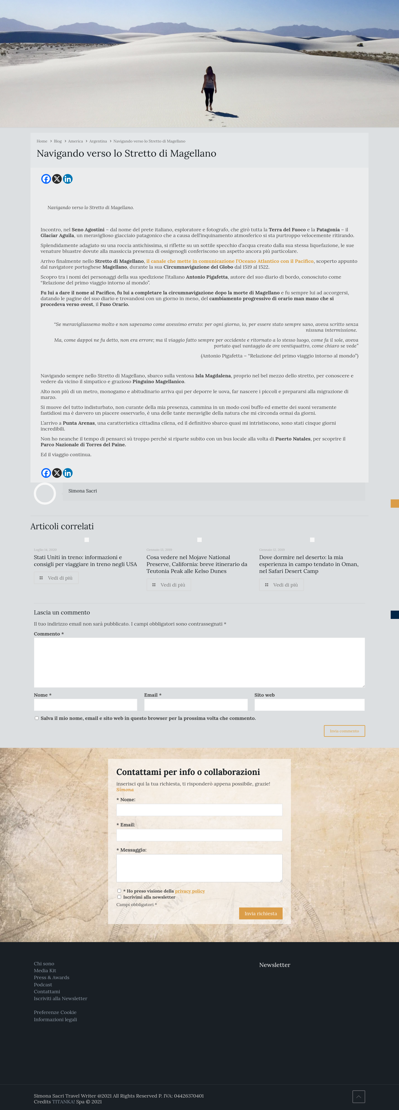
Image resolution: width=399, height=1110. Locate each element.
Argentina (98, 141)
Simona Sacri (82, 491)
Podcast (43, 984)
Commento (49, 634)
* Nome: (125, 799)
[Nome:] (199, 810)
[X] (57, 179)
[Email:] (199, 835)
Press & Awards (51, 977)
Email (153, 695)
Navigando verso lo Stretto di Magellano (150, 141)
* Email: (125, 825)
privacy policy (190, 891)
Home (42, 141)
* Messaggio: (131, 850)
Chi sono (44, 963)
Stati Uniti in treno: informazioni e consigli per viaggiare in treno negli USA (85, 560)
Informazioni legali (55, 1019)
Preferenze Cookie (55, 1012)
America (75, 141)
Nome (43, 695)
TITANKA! (63, 1101)
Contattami (47, 991)
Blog (58, 141)
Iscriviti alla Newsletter (60, 998)
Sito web (264, 695)
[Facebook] (46, 179)
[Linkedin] (68, 179)
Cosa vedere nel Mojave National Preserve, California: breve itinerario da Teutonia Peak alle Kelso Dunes (197, 564)
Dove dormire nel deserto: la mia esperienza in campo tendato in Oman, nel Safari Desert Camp (309, 564)
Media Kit (45, 970)
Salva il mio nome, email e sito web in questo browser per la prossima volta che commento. (148, 718)
